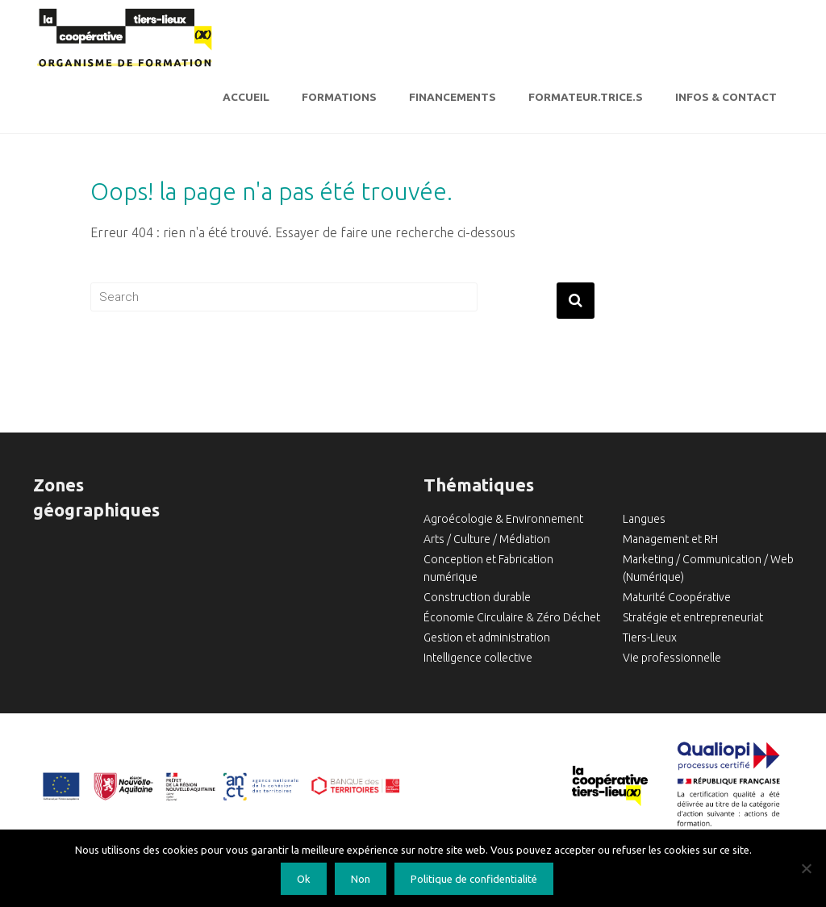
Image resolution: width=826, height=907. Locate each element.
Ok (304, 878)
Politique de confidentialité (474, 878)
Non (360, 878)
